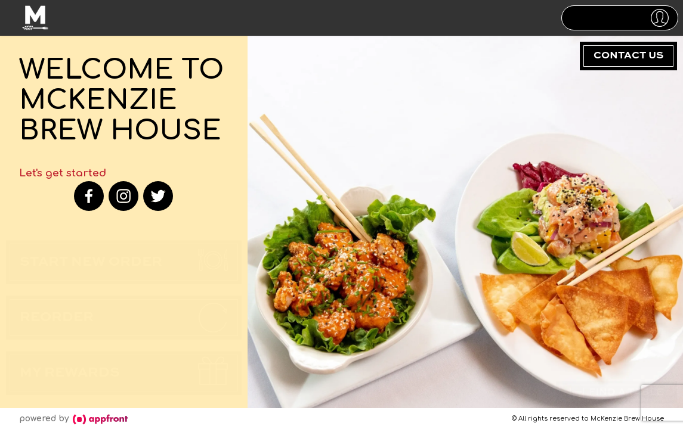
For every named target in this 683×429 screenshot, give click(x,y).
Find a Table (616, 391)
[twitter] (158, 196)
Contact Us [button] (628, 56)
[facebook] (89, 196)
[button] (619, 17)
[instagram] (123, 196)
